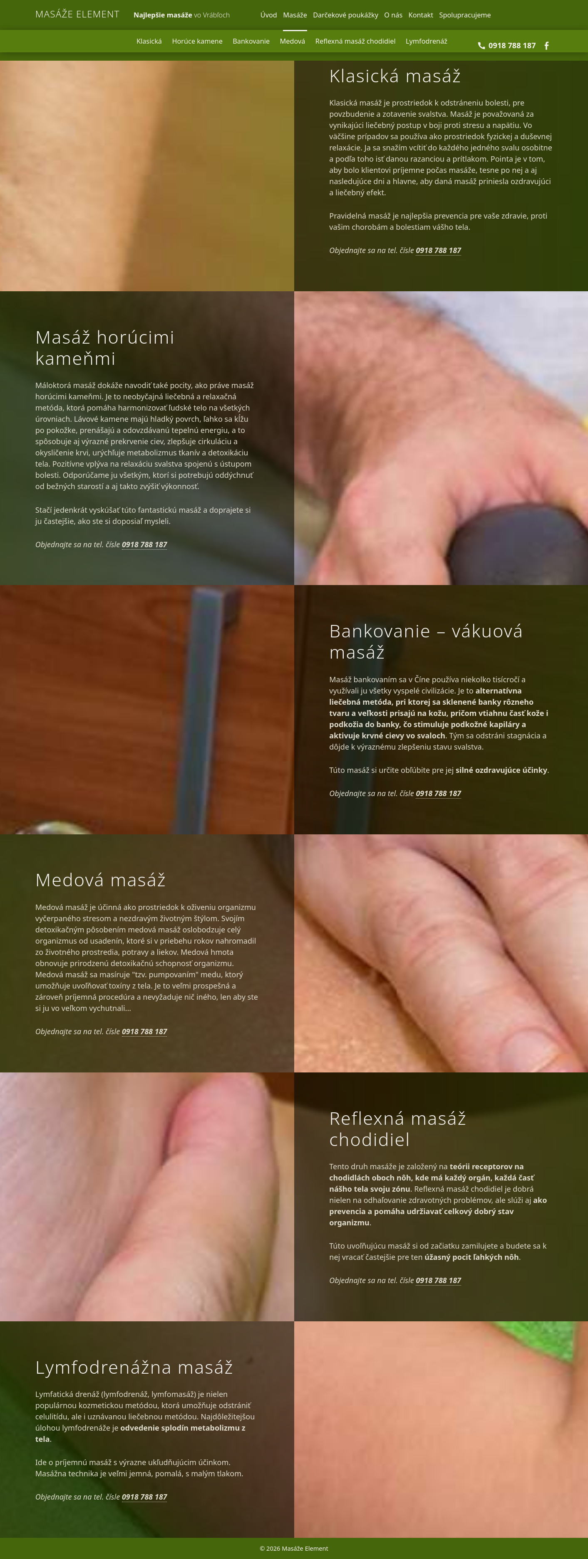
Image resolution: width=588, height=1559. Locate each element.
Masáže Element (77, 13)
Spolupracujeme (465, 15)
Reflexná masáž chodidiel (355, 41)
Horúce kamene (197, 41)
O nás (393, 15)
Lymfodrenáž (426, 41)
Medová (292, 41)
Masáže (295, 15)
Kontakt (421, 15)
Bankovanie (251, 41)
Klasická (149, 41)
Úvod (269, 15)
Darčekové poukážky (345, 15)
